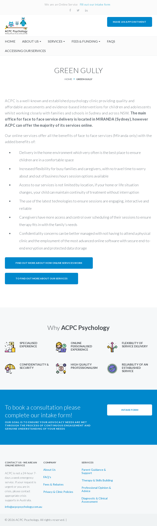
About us (30, 41)
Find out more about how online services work (49, 262)
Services (55, 41)
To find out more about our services (41, 278)
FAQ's (47, 477)
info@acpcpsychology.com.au (23, 506)
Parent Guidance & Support (94, 471)
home (10, 41)
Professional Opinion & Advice (96, 489)
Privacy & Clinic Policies (58, 491)
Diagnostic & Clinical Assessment (95, 500)
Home (68, 79)
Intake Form (129, 409)
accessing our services (25, 51)
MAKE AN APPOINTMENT (129, 21)
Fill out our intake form (95, 4)
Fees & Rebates (53, 484)
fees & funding (85, 41)
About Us (49, 469)
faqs (111, 41)
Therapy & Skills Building (97, 480)
